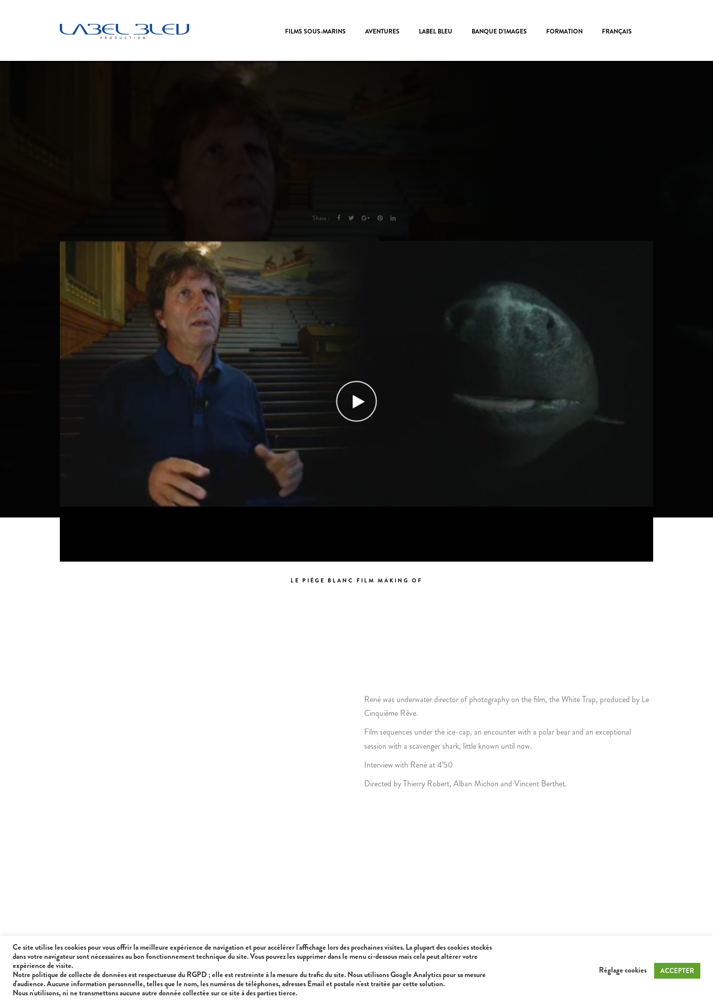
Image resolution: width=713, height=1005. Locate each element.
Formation (564, 31)
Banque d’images (499, 31)
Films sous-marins (315, 31)
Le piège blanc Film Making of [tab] (356, 580)
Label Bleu (435, 31)
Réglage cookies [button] (623, 970)
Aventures (382, 31)
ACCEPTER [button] (677, 971)
